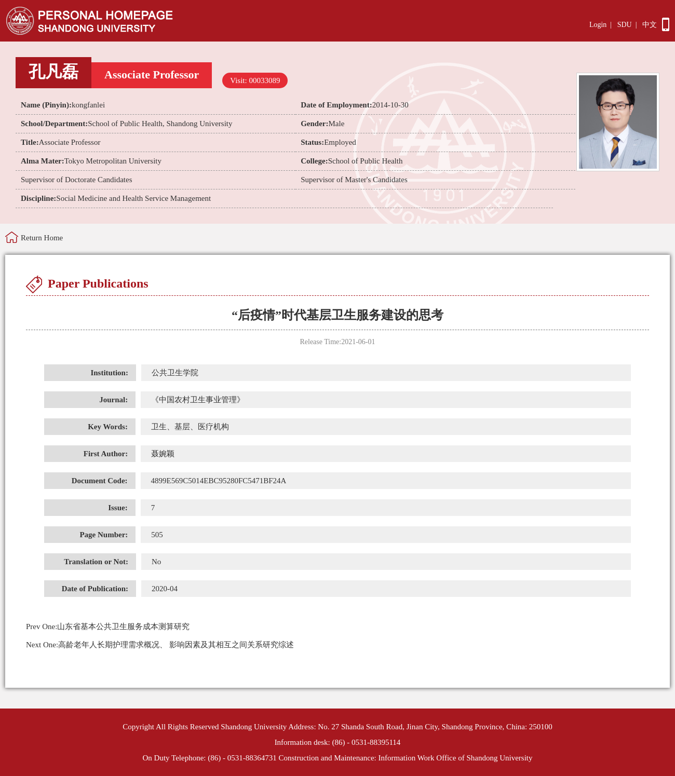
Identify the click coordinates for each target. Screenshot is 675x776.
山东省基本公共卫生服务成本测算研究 (108, 626)
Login (597, 25)
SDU (624, 25)
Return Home (42, 238)
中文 (649, 25)
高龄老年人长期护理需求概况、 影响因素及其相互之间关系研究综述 (160, 645)
